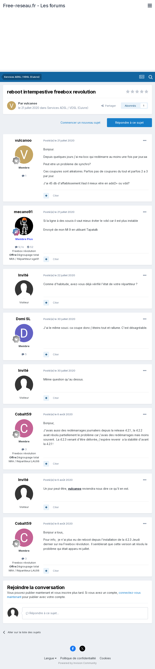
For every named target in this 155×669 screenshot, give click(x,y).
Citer (56, 195)
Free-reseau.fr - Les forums (34, 5)
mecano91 (23, 212)
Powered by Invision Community (77, 663)
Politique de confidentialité (78, 658)
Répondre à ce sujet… (42, 613)
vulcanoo (30, 103)
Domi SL (23, 319)
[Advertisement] (77, 41)
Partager (108, 105)
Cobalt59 (23, 414)
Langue (50, 658)
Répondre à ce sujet (129, 122)
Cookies (105, 658)
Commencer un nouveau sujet (80, 122)
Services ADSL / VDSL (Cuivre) (67, 107)
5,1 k (19, 246)
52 (30, 246)
